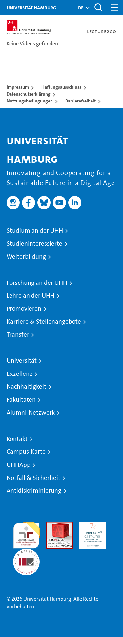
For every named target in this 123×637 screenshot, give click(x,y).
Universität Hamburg (31, 7)
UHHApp (19, 465)
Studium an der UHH (35, 230)
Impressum (18, 87)
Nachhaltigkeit (26, 386)
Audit (52, 525)
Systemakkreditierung (26, 552)
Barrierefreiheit (80, 101)
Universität (22, 360)
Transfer (18, 334)
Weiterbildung (26, 256)
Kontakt (17, 439)
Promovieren (24, 309)
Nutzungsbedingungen (30, 101)
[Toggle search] (98, 7)
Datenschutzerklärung (29, 94)
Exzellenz (19, 374)
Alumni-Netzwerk (31, 412)
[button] (80, 7)
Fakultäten (21, 400)
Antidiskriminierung (34, 491)
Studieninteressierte (34, 243)
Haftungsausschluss (61, 87)
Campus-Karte (26, 451)
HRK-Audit (91, 525)
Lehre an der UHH (30, 295)
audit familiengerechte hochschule (26, 533)
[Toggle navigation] (115, 7)
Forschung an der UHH (37, 283)
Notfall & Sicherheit (33, 478)
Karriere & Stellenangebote (44, 321)
